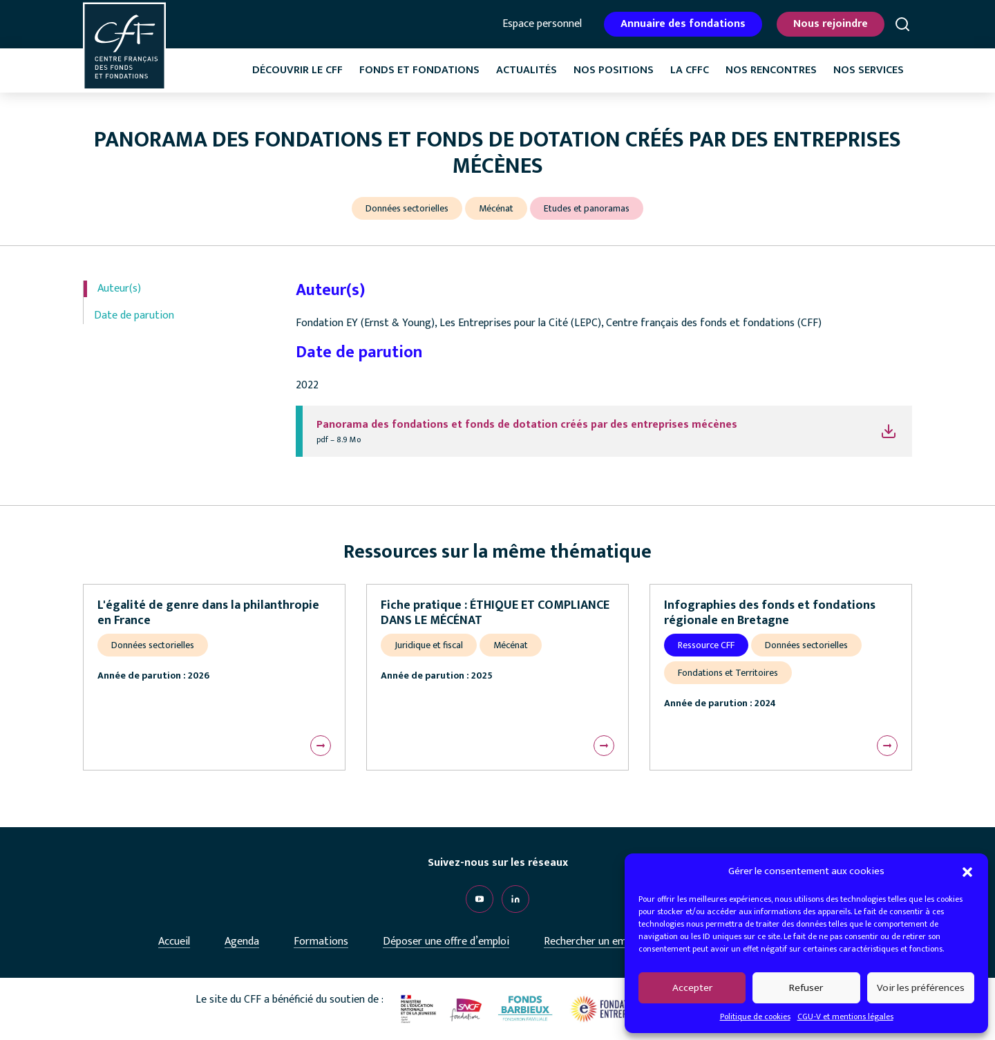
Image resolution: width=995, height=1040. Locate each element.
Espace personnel (542, 24)
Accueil (174, 941)
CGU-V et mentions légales (845, 1016)
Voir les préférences (921, 987)
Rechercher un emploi (593, 941)
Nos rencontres (771, 70)
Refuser (806, 987)
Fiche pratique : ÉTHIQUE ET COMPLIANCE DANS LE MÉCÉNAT (495, 613)
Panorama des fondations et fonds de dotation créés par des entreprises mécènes (526, 425)
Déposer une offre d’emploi (446, 941)
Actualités (526, 70)
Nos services (868, 70)
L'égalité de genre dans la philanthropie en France (208, 613)
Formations (321, 941)
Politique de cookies (755, 1016)
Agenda (242, 941)
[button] (967, 871)
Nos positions (614, 70)
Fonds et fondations (419, 70)
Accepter (692, 987)
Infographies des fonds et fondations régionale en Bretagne (769, 613)
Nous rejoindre (830, 24)
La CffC (689, 70)
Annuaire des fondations (683, 24)
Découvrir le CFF (297, 70)
